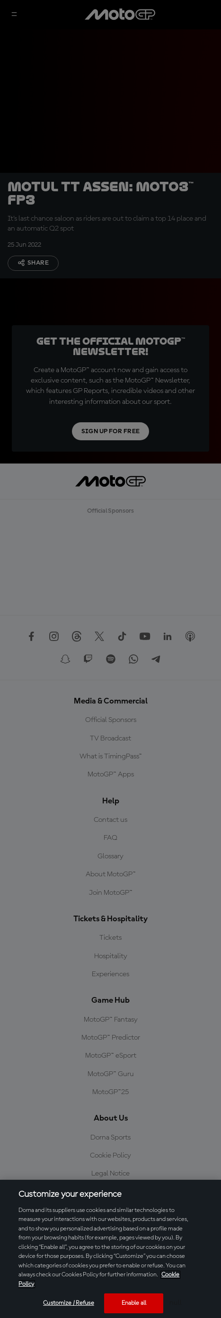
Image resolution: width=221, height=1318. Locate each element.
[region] (110, 1249)
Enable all (134, 1303)
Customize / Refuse (68, 1303)
